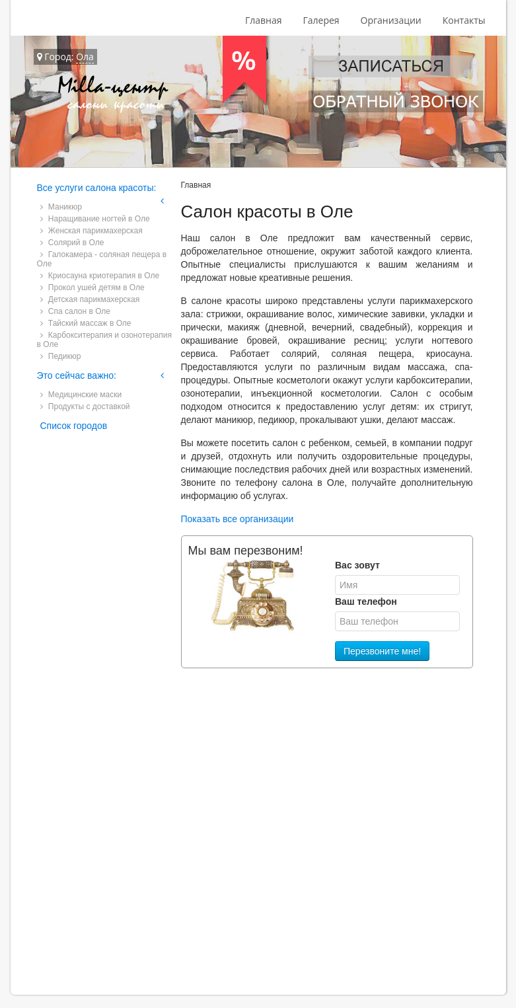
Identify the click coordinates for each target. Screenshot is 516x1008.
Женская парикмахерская (91, 230)
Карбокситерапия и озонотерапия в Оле (104, 339)
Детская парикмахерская (90, 299)
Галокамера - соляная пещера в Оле (102, 259)
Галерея (321, 20)
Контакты (464, 20)
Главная (263, 20)
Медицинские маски (81, 394)
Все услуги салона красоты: (97, 187)
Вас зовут (357, 565)
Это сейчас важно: (76, 375)
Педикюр (60, 356)
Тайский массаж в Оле (85, 323)
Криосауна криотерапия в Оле (100, 275)
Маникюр (61, 207)
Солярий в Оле (72, 242)
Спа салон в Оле (75, 311)
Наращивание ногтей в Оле (95, 218)
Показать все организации (237, 519)
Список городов (74, 425)
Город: (65, 56)
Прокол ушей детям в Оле (92, 287)
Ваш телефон (366, 601)
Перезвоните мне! (382, 651)
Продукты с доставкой (85, 406)
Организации (391, 20)
